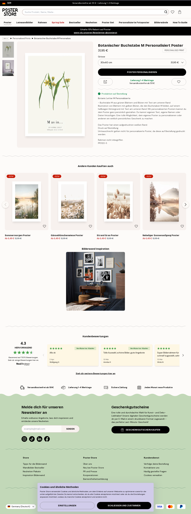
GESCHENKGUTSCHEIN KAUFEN (140, 429)
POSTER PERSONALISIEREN (142, 72)
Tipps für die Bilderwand (35, 464)
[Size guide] (105, 81)
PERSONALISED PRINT (174, 50)
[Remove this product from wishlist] (178, 81)
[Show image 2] (8, 68)
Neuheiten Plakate (32, 471)
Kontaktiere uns (151, 467)
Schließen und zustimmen (124, 505)
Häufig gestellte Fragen (155, 471)
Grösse (101, 56)
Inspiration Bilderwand (34, 475)
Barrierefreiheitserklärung (95, 479)
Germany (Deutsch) (21, 506)
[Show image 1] (8, 50)
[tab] (172, 12)
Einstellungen (67, 505)
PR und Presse (90, 471)
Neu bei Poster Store (93, 467)
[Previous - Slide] (5, 204)
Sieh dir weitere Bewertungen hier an (95, 373)
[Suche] (166, 12)
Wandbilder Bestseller (33, 467)
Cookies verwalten (153, 475)
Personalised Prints (22, 38)
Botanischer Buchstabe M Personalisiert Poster (52, 38)
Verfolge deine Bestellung (156, 464)
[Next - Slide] (185, 204)
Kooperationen (90, 475)
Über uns (87, 464)
